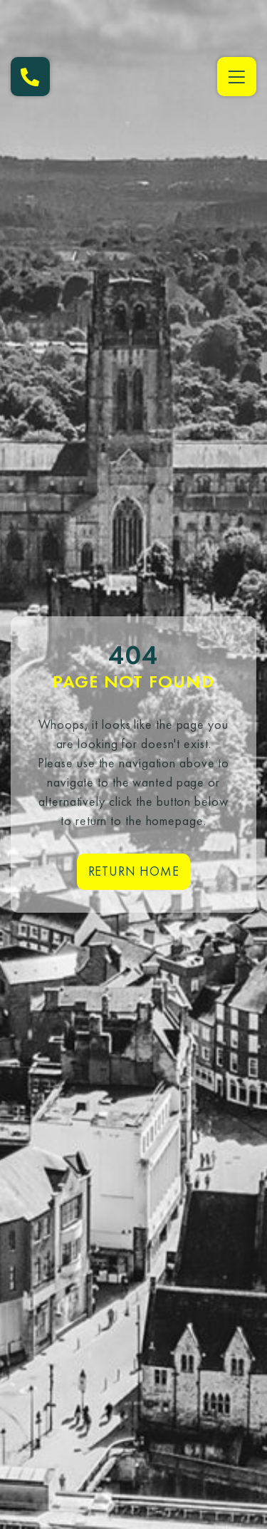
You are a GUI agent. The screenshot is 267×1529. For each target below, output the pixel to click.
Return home (133, 871)
